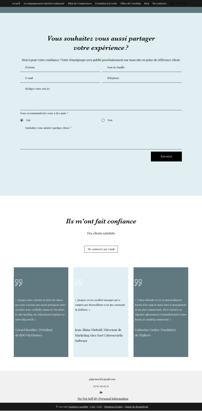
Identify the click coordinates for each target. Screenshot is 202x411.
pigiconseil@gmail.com (102, 379)
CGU (92, 406)
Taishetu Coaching (78, 406)
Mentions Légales (113, 406)
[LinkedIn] (101, 392)
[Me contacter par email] (101, 249)
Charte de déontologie (136, 406)
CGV (99, 406)
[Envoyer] (166, 156)
